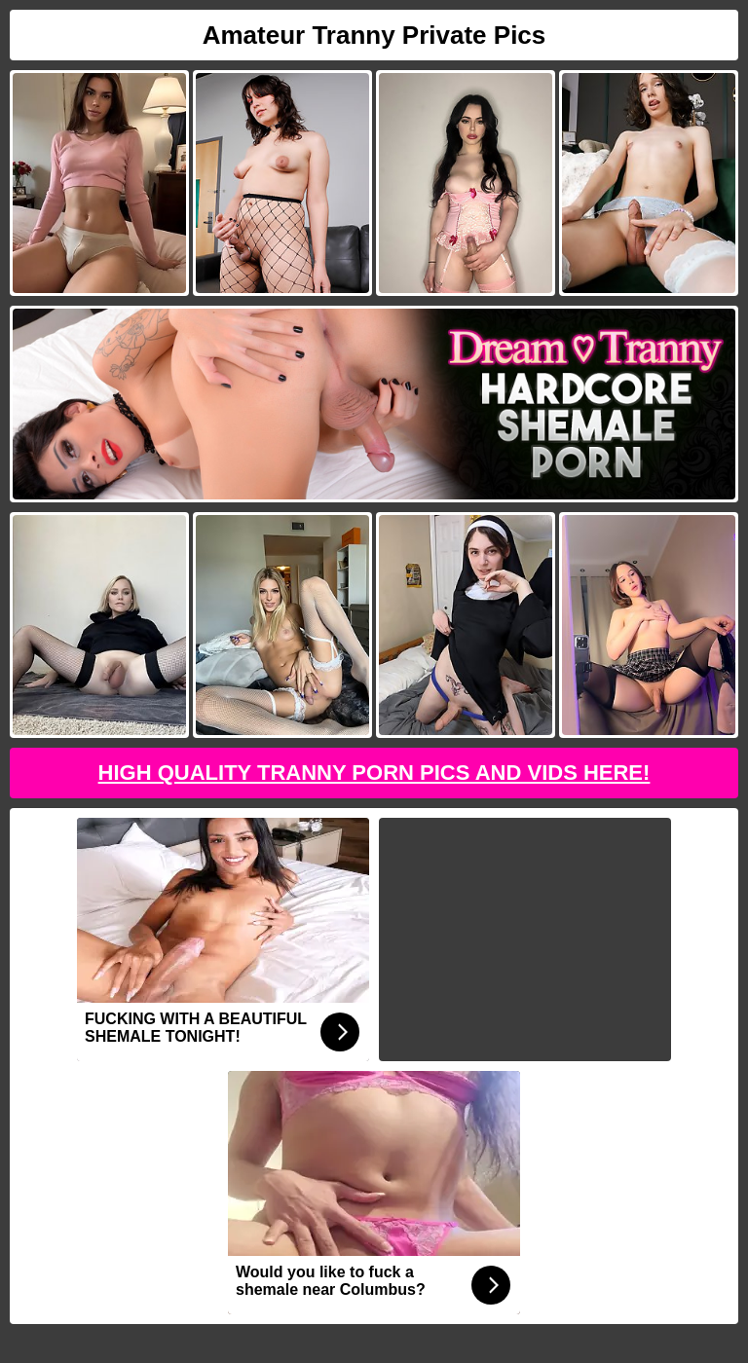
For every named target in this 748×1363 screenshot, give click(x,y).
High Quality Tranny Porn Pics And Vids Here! (374, 772)
